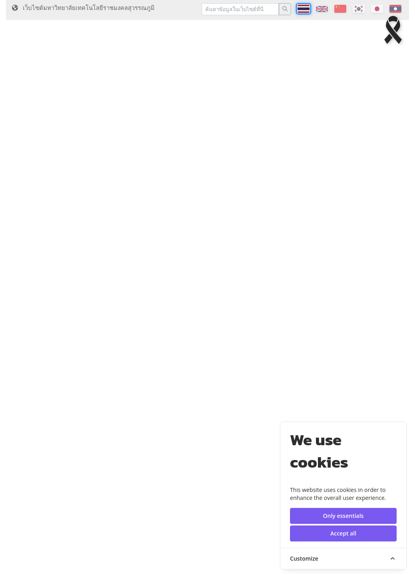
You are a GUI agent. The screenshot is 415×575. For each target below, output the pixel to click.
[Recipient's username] (240, 9)
